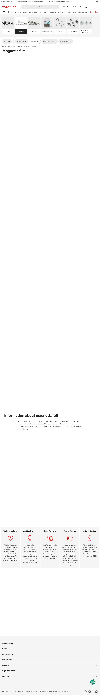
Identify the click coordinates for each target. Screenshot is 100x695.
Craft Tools (61, 12)
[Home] (12, 12)
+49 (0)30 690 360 (8, 1)
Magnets (27, 46)
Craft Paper (42, 12)
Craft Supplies (22, 12)
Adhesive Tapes (71, 12)
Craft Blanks (52, 12)
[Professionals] (77, 7)
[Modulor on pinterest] (96, 693)
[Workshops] (65, 7)
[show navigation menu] (3, 12)
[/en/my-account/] (90, 7)
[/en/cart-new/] (95, 7)
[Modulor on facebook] (85, 693)
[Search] (40, 7)
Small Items (20, 46)
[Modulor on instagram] (90, 693)
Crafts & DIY (11, 46)
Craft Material (33, 12)
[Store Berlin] (86, 7)
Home (4, 46)
